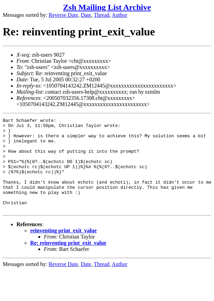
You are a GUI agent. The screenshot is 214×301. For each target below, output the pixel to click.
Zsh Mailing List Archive (107, 7)
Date (86, 15)
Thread (101, 15)
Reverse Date (63, 15)
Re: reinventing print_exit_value (68, 261)
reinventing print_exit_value (63, 249)
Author (119, 15)
